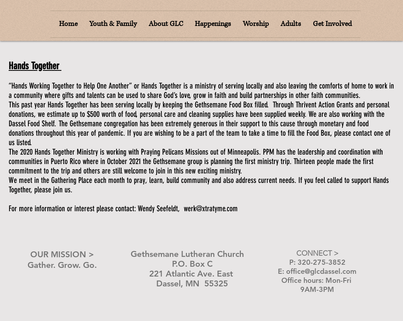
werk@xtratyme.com (211, 208)
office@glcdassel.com (321, 271)
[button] (256, 24)
